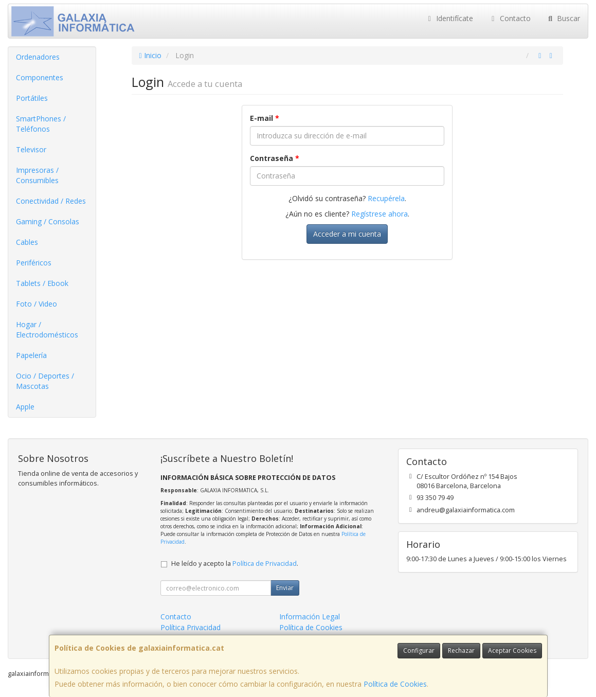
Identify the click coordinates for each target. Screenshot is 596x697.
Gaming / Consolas (47, 221)
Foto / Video (36, 304)
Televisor (31, 149)
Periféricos (33, 262)
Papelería (31, 355)
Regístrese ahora (379, 214)
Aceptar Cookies (512, 650)
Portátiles (32, 98)
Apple (25, 407)
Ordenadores (38, 57)
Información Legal (309, 616)
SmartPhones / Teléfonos (41, 124)
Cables (27, 242)
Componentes (39, 77)
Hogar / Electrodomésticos (47, 329)
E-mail (264, 118)
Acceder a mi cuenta (347, 234)
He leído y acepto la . (234, 563)
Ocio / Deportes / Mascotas (45, 381)
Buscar (563, 18)
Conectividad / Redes (51, 201)
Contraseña (274, 158)
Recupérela (386, 198)
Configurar (419, 650)
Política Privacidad (190, 627)
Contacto (510, 18)
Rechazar (461, 650)
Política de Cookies (395, 684)
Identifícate (449, 18)
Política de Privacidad (264, 563)
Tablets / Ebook (42, 283)
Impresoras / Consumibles (37, 175)
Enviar (285, 587)
